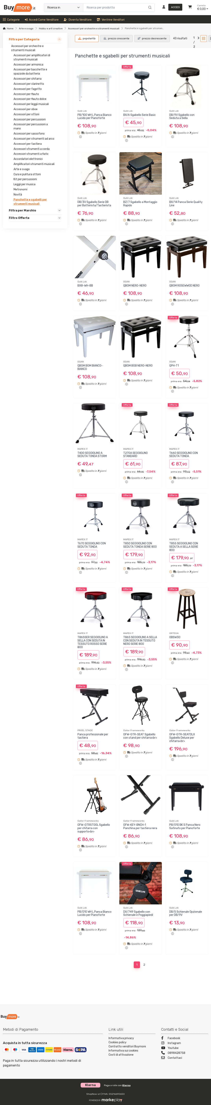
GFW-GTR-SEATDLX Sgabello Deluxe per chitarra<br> (182, 738)
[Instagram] (184, 1043)
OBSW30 (174, 637)
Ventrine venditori (110, 19)
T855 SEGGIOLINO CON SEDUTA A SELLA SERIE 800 (183, 547)
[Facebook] (184, 1038)
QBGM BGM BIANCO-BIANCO (90, 367)
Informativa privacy (121, 1038)
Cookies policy (117, 1042)
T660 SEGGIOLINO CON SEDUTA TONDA (183, 454)
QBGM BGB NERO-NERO (138, 365)
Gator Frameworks (134, 730)
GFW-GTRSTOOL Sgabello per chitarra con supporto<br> (93, 828)
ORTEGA (174, 633)
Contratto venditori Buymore (127, 1046)
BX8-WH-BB (85, 285)
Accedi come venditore (42, 19)
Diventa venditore (78, 19)
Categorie (11, 19)
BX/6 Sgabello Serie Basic (139, 115)
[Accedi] (170, 7)
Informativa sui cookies (123, 1050)
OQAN (126, 281)
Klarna (126, 1085)
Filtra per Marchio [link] (22, 210)
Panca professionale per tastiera (92, 736)
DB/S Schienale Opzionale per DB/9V (185, 913)
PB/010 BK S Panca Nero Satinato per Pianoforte (184, 826)
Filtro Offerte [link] (19, 218)
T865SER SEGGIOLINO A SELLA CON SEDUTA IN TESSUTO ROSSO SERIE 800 (92, 642)
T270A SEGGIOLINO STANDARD (135, 454)
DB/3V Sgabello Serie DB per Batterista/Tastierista (94, 203)
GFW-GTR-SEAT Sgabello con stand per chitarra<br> (140, 736)
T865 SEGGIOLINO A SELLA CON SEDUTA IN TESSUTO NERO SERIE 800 (140, 641)
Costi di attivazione (121, 1054)
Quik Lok (82, 111)
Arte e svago (26, 28)
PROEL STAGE (85, 730)
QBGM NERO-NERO (135, 285)
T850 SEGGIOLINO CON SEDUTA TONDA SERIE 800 (140, 545)
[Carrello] (189, 7)
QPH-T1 (174, 365)
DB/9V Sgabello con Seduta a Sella (181, 116)
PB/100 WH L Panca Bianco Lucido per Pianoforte (94, 116)
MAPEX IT (82, 449)
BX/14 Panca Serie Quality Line (186, 203)
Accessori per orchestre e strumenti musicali (93, 28)
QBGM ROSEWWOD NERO (184, 285)
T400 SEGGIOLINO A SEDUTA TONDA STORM (92, 454)
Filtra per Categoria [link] (24, 39)
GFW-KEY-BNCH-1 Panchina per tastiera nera (140, 826)
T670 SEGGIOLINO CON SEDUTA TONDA (91, 545)
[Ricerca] (149, 3)
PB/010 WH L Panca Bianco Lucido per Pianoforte (94, 913)
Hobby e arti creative (51, 28)
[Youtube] (184, 1048)
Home (10, 28)
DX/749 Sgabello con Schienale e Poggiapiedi (138, 913)
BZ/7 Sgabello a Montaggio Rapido (140, 203)
